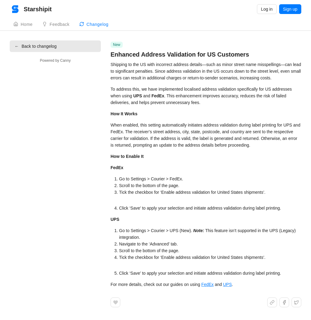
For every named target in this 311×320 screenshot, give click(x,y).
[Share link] (272, 302)
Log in (266, 9)
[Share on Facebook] (284, 302)
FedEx (207, 284)
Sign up (290, 9)
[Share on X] (296, 302)
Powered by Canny (55, 60)
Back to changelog (35, 46)
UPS (227, 284)
